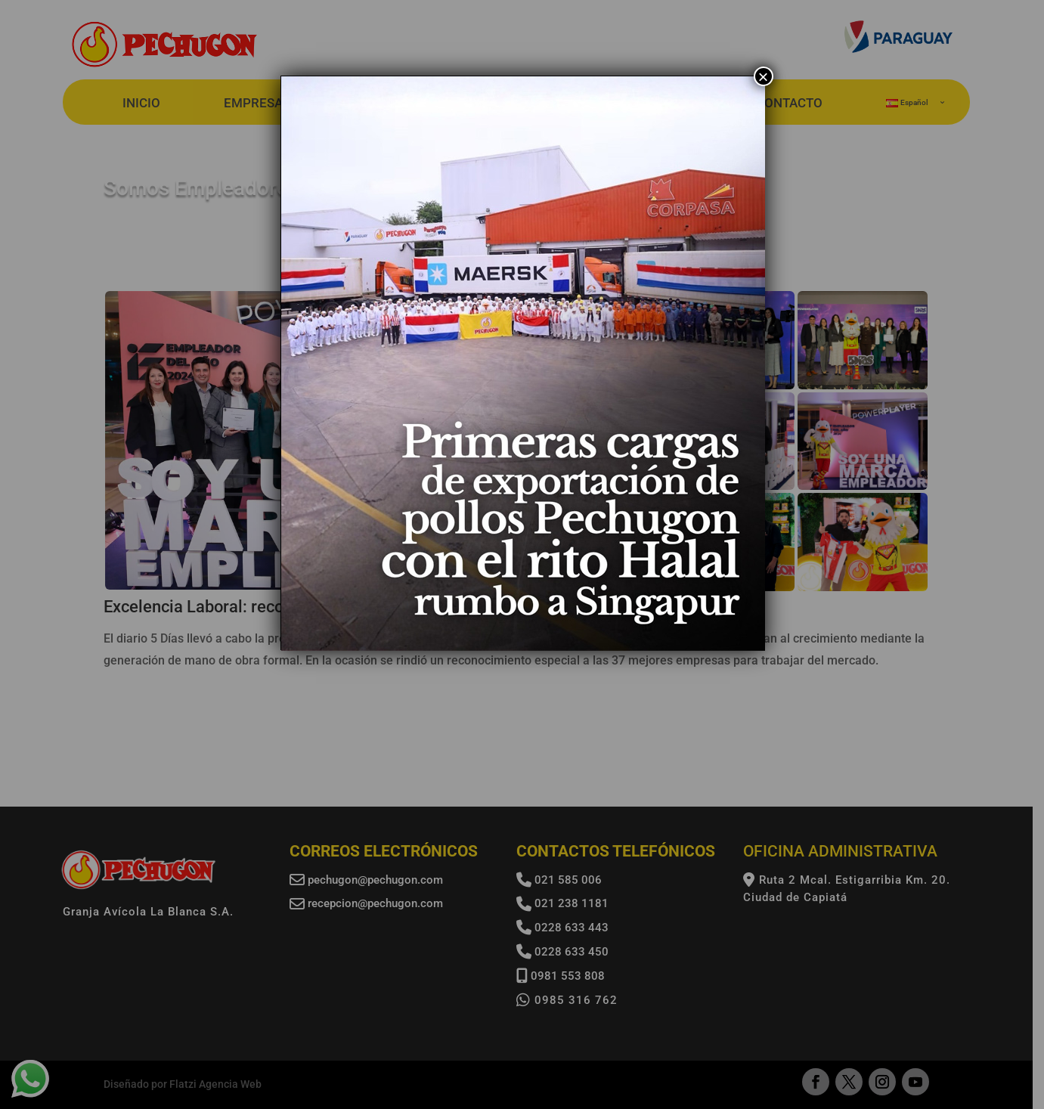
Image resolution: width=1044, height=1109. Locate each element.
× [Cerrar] (762, 76)
